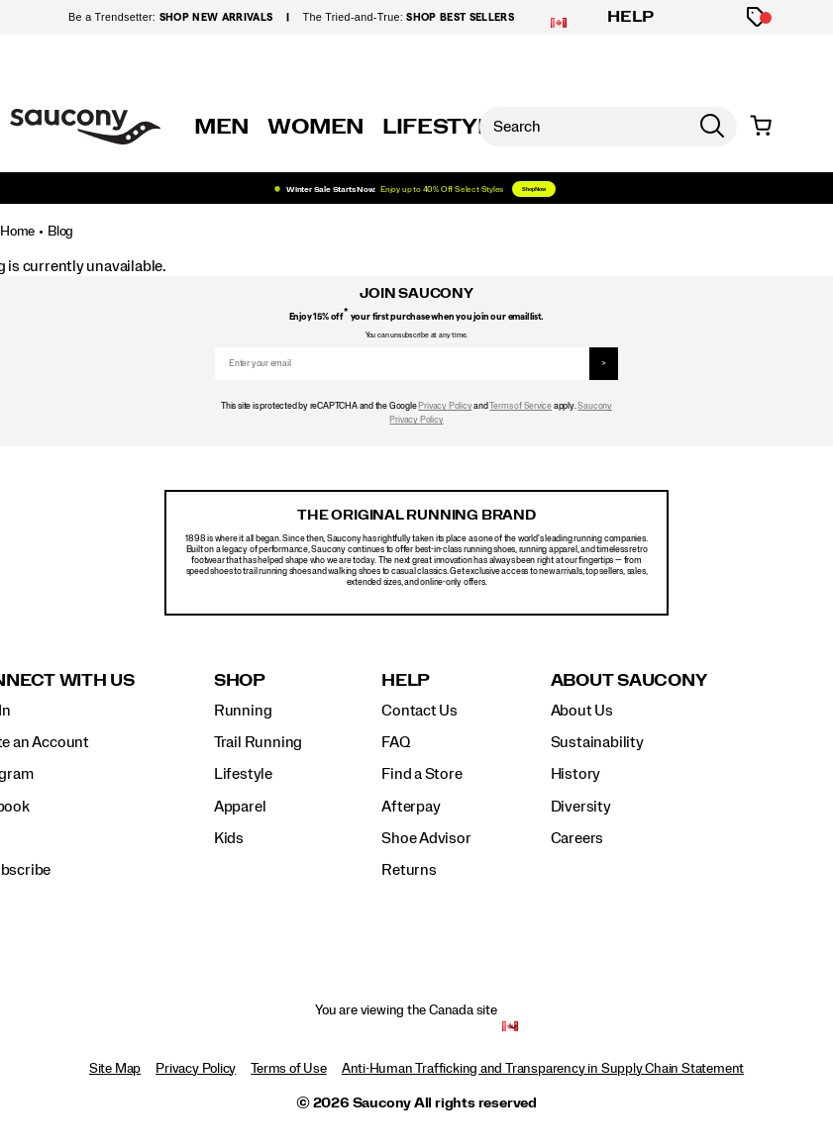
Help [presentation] (405, 680)
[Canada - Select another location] (510, 1027)
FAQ (395, 742)
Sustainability (597, 742)
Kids (229, 838)
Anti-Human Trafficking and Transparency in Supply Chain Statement (543, 1069)
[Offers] (757, 17)
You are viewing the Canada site (406, 1010)
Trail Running (258, 742)
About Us (582, 710)
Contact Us (419, 710)
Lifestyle (243, 774)
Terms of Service (520, 406)
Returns (409, 870)
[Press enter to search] (712, 126)
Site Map (115, 1069)
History (576, 774)
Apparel (240, 806)
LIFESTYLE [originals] (444, 127)
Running (243, 710)
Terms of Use (288, 1069)
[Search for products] (583, 126)
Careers (577, 838)
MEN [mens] (222, 127)
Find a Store (421, 774)
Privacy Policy (444, 406)
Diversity (581, 806)
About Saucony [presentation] (629, 680)
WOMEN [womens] (315, 127)
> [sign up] (603, 363)
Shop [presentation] (239, 680)
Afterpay (410, 806)
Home (17, 232)
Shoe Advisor (425, 838)
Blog (60, 232)
